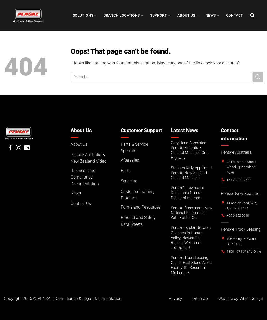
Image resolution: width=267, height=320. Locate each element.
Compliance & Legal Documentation (89, 298)
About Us (188, 15)
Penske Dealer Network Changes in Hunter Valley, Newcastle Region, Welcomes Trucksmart (191, 237)
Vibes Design (251, 298)
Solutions (85, 15)
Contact (234, 15)
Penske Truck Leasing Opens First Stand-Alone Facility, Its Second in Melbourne (191, 265)
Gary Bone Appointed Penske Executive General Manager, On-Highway (189, 150)
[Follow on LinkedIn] (27, 148)
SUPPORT (160, 15)
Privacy (175, 298)
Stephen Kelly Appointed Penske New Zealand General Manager (191, 172)
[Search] (252, 15)
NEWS (212, 15)
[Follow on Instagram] (18, 148)
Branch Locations (123, 15)
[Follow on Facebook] (10, 148)
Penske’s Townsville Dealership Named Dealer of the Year (187, 192)
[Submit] (258, 77)
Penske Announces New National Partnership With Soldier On (191, 212)
